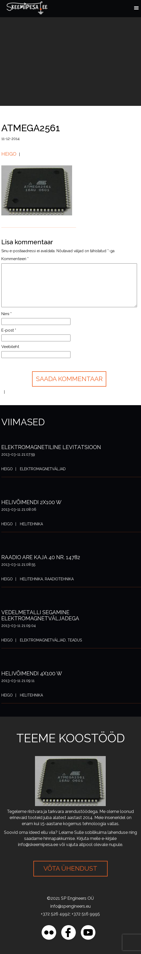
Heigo (8, 154)
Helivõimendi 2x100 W (31, 502)
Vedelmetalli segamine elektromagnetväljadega (40, 615)
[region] (58, 926)
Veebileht (10, 346)
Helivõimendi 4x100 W (31, 673)
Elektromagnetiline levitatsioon (51, 447)
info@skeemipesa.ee (38, 844)
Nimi (6, 313)
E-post (8, 330)
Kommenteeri (15, 258)
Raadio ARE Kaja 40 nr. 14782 (40, 557)
